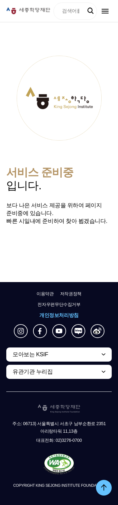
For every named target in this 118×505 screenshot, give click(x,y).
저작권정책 (70, 293)
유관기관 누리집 (33, 372)
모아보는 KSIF (30, 354)
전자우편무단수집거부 (59, 304)
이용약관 (45, 293)
